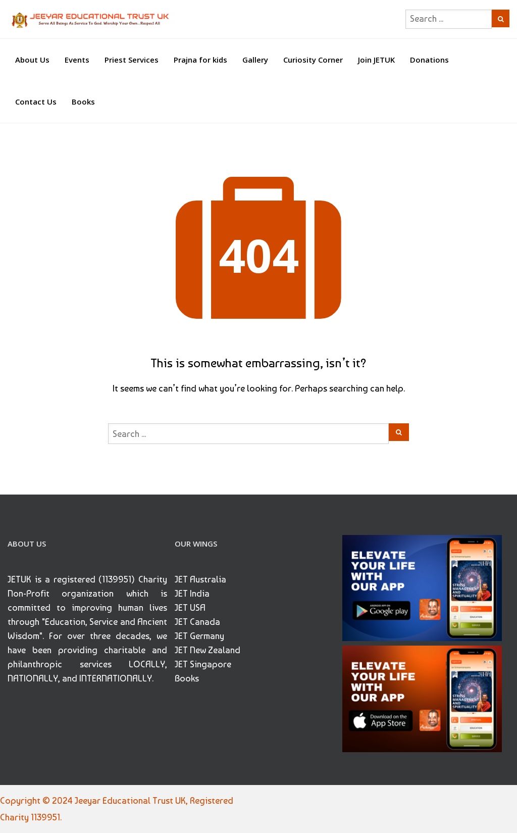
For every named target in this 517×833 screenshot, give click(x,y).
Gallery (255, 60)
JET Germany (199, 635)
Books (83, 101)
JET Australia (200, 579)
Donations (429, 60)
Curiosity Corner (313, 60)
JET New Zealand (207, 650)
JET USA (190, 607)
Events (77, 60)
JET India (192, 593)
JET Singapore (203, 664)
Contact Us (36, 101)
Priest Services (132, 60)
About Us (32, 60)
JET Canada (197, 621)
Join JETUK (376, 60)
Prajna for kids (200, 60)
